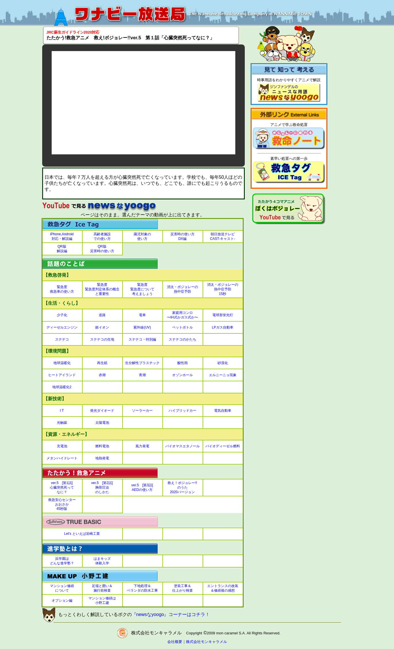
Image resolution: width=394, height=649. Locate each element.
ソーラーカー (142, 411)
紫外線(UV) (142, 327)
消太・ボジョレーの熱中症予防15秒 (222, 289)
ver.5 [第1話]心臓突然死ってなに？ (62, 487)
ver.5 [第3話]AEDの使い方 (142, 487)
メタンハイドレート (61, 458)
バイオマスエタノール (182, 446)
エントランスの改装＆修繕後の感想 (222, 588)
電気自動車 (222, 411)
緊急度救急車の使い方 (62, 289)
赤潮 (102, 375)
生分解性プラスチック (142, 363)
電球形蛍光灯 (222, 315)
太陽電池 (102, 423)
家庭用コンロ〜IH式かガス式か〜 (182, 315)
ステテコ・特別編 (142, 339)
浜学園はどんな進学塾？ (62, 561)
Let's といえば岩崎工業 (82, 534)
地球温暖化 (62, 363)
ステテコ (62, 339)
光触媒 (62, 423)
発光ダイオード (102, 411)
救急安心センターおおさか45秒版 (62, 504)
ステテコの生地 (102, 339)
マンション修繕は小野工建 (102, 600)
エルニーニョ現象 (222, 375)
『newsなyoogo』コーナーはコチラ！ (171, 614)
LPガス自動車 (222, 327)
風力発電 (142, 446)
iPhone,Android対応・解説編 (61, 236)
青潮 (142, 375)
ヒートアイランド (62, 375)
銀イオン (102, 327)
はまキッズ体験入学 (102, 561)
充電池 (62, 446)
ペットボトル (182, 327)
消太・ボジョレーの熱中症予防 (182, 289)
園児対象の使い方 (142, 236)
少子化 (62, 315)
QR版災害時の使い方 (102, 248)
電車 (142, 315)
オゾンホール (182, 375)
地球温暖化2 (61, 387)
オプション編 (62, 601)
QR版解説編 (62, 248)
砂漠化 (223, 363)
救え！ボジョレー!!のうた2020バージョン (182, 487)
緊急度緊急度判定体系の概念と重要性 (102, 289)
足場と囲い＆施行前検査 (102, 588)
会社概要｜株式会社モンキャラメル (197, 642)
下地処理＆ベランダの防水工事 (142, 588)
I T (62, 411)
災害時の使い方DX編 (182, 236)
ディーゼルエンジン (61, 327)
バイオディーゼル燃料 (222, 446)
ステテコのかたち (182, 339)
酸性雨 (182, 363)
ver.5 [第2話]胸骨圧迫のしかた (102, 487)
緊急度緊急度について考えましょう (142, 289)
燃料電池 (102, 446)
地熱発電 (102, 458)
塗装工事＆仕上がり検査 (182, 588)
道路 (102, 315)
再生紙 (102, 363)
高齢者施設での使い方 (102, 236)
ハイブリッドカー (182, 411)
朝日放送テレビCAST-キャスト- (222, 236)
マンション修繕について (62, 588)
